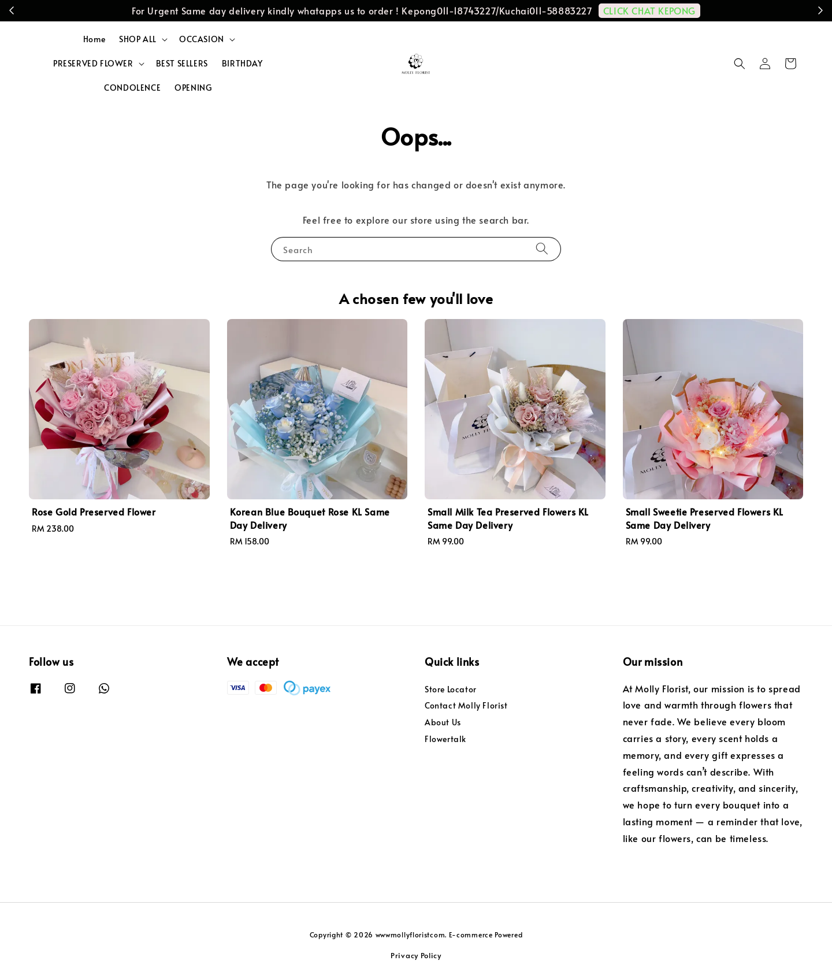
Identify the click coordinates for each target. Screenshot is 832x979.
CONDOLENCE (132, 87)
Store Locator (451, 689)
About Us (443, 722)
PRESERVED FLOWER (93, 63)
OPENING (192, 87)
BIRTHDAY (242, 63)
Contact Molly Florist (466, 705)
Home (94, 39)
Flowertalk (445, 738)
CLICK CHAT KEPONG (649, 10)
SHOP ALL (138, 39)
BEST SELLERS (182, 63)
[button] (739, 63)
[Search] (541, 249)
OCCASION (201, 39)
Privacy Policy (416, 955)
